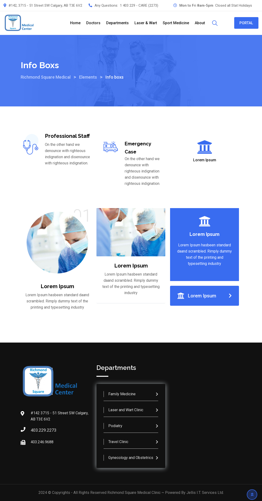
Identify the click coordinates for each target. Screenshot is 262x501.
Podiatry (115, 426)
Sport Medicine (176, 23)
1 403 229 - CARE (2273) (139, 5)
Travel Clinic (118, 441)
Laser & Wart (145, 23)
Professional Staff (67, 136)
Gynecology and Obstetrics (130, 457)
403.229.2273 (35, 430)
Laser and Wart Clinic (125, 410)
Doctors (93, 23)
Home (75, 23)
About (200, 23)
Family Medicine (122, 394)
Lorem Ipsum (204, 160)
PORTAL (246, 23)
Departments (117, 23)
